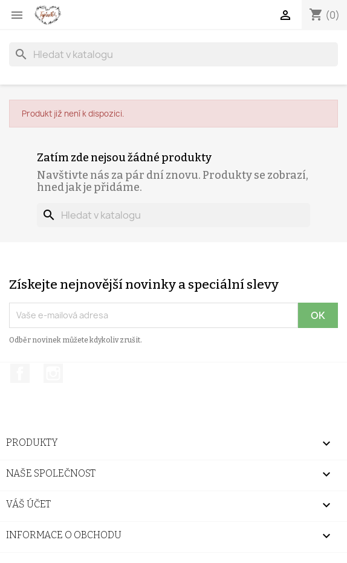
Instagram (53, 373)
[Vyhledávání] (173, 54)
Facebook (20, 373)
